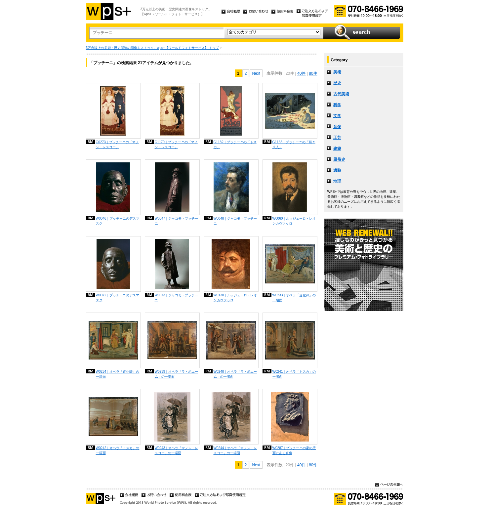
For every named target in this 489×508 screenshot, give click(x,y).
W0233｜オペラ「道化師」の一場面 (294, 297)
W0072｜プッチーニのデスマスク (118, 297)
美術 (337, 72)
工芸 (337, 137)
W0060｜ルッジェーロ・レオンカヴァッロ (294, 221)
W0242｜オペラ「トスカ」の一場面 (118, 450)
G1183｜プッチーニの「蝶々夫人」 (293, 144)
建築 (337, 148)
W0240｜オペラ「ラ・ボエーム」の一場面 (235, 374)
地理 (337, 181)
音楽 (337, 126)
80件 (313, 73)
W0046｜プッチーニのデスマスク (118, 221)
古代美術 (341, 94)
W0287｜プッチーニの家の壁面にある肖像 (294, 450)
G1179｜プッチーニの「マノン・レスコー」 (176, 144)
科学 (337, 105)
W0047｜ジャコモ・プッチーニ (176, 221)
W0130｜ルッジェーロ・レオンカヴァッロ (235, 297)
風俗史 (339, 159)
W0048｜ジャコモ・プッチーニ (235, 221)
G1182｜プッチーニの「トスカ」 (235, 144)
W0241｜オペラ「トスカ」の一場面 (294, 374)
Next (256, 73)
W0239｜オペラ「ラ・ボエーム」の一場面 (176, 374)
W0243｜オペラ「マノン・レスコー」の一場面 (176, 450)
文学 (337, 115)
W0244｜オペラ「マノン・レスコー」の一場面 (235, 450)
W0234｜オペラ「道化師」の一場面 (118, 374)
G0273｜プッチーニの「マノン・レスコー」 (117, 144)
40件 (301, 73)
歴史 (337, 83)
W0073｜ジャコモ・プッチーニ (176, 297)
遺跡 (337, 170)
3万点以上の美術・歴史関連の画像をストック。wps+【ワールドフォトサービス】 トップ (152, 48)
